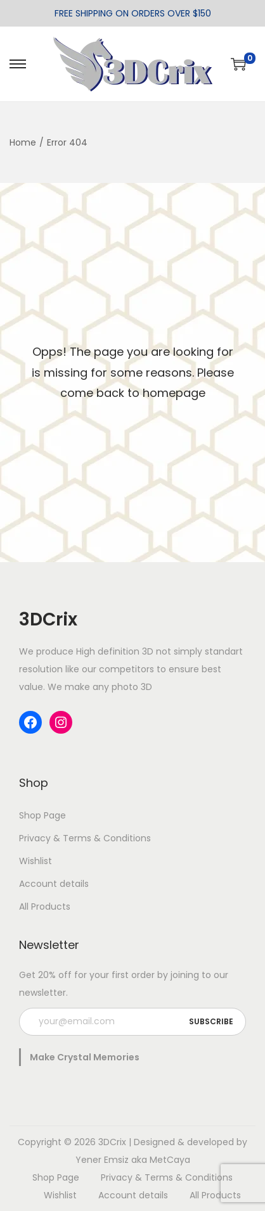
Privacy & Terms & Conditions (85, 838)
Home (23, 142)
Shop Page (42, 815)
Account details (54, 883)
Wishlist (35, 861)
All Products (44, 906)
